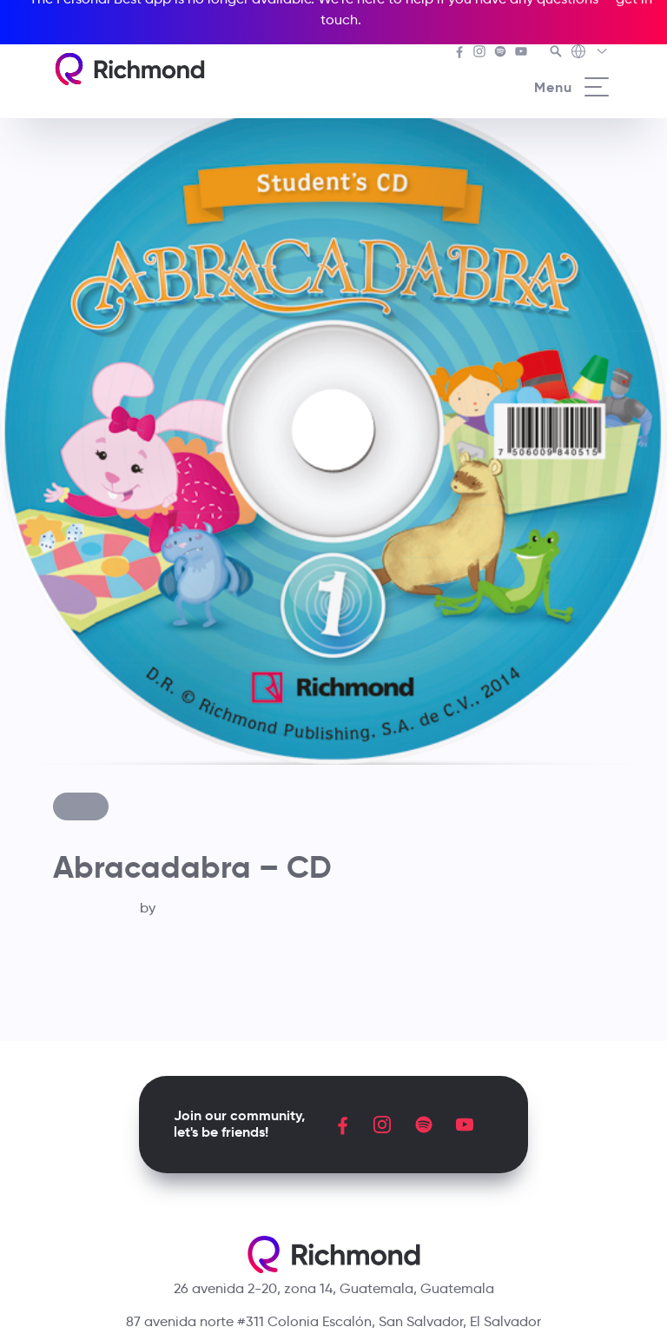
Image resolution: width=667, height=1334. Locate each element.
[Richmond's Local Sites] (590, 53)
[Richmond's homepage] (129, 69)
